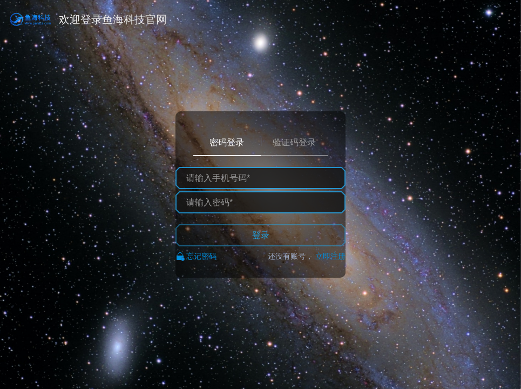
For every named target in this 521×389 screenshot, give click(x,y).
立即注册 (330, 256)
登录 (260, 235)
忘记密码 (201, 256)
